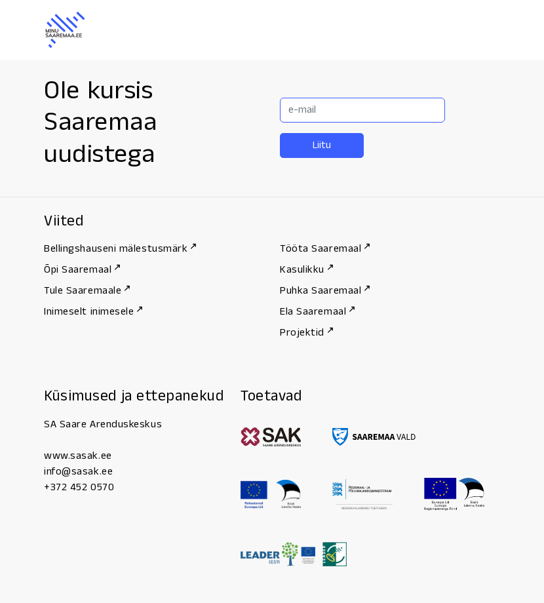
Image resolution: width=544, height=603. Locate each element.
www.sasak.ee (78, 455)
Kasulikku (306, 269)
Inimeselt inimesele (93, 311)
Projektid (306, 332)
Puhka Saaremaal (325, 290)
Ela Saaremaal (317, 311)
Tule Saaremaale (87, 290)
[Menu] (485, 30)
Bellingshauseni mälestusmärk (120, 248)
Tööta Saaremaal (325, 248)
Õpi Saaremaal (82, 269)
